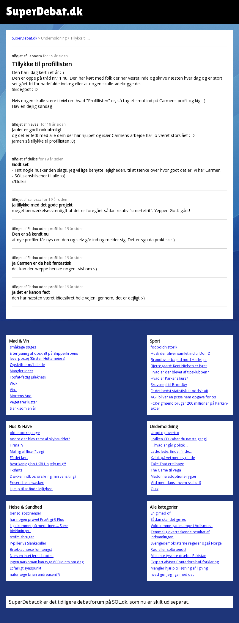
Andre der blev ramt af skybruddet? (40, 438)
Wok (13, 383)
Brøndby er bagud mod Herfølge (179, 359)
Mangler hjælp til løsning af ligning (179, 568)
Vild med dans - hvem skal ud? (176, 482)
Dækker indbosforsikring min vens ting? (43, 476)
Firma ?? (16, 445)
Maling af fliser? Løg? (27, 451)
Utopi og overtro (165, 432)
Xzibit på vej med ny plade (173, 457)
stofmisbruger (22, 537)
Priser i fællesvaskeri (27, 482)
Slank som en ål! (23, 408)
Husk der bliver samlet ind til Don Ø (180, 353)
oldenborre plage (25, 432)
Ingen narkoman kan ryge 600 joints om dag (47, 561)
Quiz (154, 488)
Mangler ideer (21, 370)
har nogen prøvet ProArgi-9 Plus (37, 519)
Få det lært (19, 457)
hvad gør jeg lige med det (172, 574)
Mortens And (21, 395)
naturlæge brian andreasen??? (35, 574)
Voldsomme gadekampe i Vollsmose (182, 525)
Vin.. (13, 389)
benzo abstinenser (25, 513)
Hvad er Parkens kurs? (169, 378)
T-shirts (16, 470)
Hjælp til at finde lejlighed (31, 488)
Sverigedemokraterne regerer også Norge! (187, 543)
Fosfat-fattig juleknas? (28, 377)
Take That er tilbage (167, 463)
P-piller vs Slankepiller (28, 543)
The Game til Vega (166, 470)
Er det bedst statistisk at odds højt (179, 390)
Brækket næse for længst (31, 549)
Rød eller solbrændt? (168, 549)
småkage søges (23, 347)
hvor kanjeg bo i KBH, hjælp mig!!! (38, 463)
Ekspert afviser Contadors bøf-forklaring (185, 561)
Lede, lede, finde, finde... (171, 451)
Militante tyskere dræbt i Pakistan (178, 555)
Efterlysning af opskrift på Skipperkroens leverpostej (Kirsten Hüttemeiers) (44, 356)
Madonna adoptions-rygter (173, 476)
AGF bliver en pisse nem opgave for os (183, 397)
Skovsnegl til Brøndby (169, 384)
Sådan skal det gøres (168, 519)
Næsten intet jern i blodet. (32, 555)
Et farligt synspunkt (25, 568)
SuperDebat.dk (24, 38)
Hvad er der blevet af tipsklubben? (180, 372)
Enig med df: (161, 513)
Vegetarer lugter (23, 402)
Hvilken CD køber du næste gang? (179, 438)
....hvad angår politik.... (169, 445)
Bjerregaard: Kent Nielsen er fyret (179, 365)
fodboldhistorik (164, 347)
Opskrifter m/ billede (27, 364)
